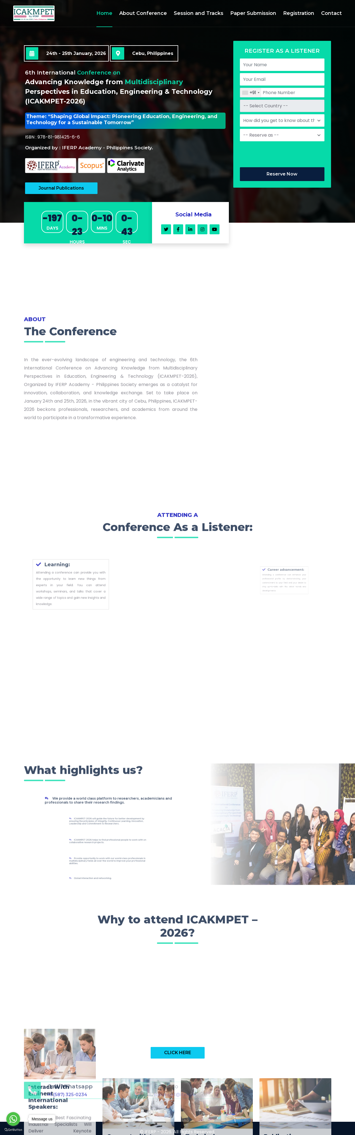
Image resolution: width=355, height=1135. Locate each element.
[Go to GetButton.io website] (13, 1129)
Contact (331, 13)
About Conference (143, 13)
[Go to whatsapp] (13, 1119)
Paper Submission (253, 13)
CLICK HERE (177, 1052)
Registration (298, 13)
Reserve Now (282, 174)
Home (104, 13)
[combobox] (250, 92)
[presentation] (282, 154)
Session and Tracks (198, 13)
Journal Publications (61, 188)
